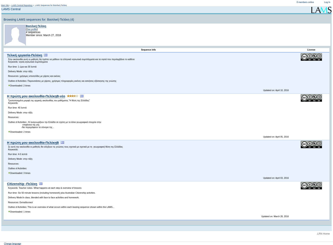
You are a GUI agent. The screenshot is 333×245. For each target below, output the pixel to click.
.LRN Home (323, 233)
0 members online (305, 2)
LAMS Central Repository (21, 5)
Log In (327, 2)
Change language (12, 243)
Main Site (5, 5)
